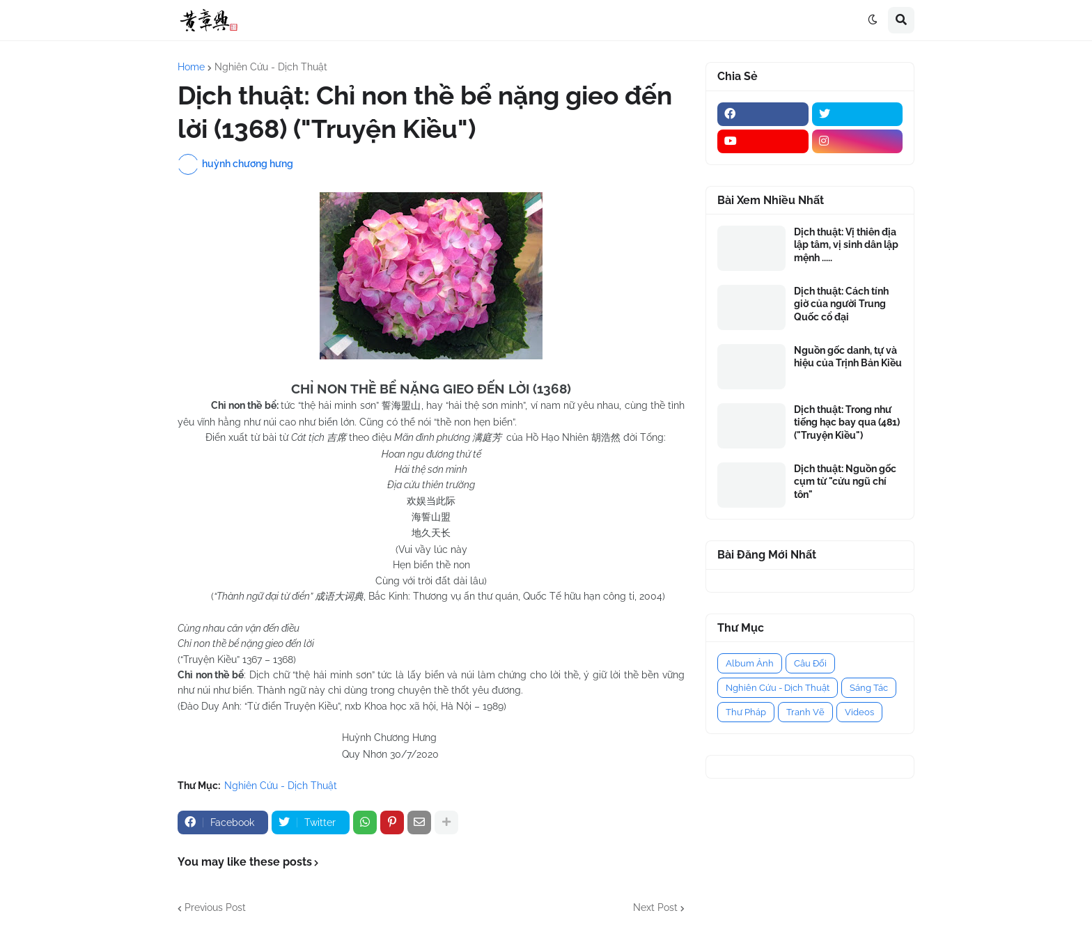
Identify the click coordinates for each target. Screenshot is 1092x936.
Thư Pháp (746, 712)
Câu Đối (810, 663)
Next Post (655, 907)
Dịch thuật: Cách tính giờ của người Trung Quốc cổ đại (841, 304)
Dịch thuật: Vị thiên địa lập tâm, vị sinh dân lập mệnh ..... (846, 244)
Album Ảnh (750, 663)
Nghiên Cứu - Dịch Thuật (270, 67)
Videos (859, 712)
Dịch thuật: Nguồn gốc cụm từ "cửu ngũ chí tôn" (845, 481)
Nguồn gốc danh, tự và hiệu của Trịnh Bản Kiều (848, 356)
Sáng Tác (869, 687)
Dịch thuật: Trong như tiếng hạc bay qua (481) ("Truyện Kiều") (847, 422)
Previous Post (215, 907)
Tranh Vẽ (805, 712)
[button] (872, 20)
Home (191, 67)
